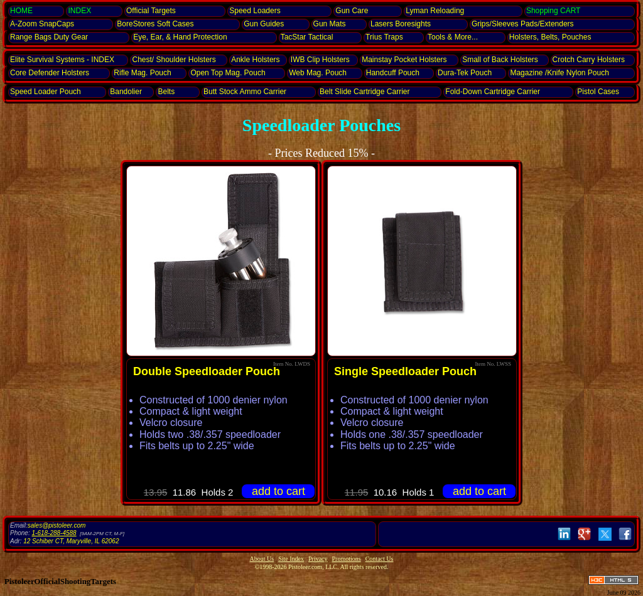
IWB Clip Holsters (320, 59)
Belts (166, 91)
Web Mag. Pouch (318, 72)
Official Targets (151, 10)
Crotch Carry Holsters (589, 59)
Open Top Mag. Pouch (227, 72)
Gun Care (351, 10)
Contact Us (379, 558)
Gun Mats (329, 23)
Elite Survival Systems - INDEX (62, 59)
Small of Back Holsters (500, 59)
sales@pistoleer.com (57, 525)
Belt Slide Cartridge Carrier (364, 91)
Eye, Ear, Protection (180, 37)
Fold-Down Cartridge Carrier (492, 91)
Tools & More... (453, 37)
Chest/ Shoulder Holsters (173, 59)
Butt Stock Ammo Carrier (244, 91)
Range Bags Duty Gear (49, 37)
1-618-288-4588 (53, 532)
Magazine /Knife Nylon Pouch (559, 72)
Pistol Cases (598, 91)
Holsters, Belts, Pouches (550, 37)
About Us (262, 558)
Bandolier (126, 91)
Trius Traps (384, 37)
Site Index (291, 558)
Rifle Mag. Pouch (142, 72)
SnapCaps (42, 23)
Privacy (318, 558)
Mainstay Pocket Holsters (404, 59)
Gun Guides (264, 23)
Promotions (346, 558)
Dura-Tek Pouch (465, 72)
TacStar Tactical (307, 37)
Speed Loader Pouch (45, 91)
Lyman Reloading (435, 10)
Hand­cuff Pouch (392, 72)
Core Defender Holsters (49, 72)
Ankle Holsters (255, 59)
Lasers (400, 23)
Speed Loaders (254, 10)
